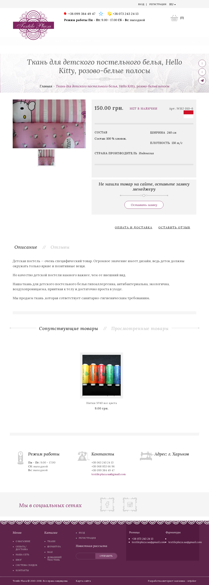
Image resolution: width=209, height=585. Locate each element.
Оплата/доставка (44, 4)
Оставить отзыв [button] (174, 227)
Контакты (115, 4)
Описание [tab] (26, 247)
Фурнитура (40, 49)
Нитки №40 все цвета (101, 403)
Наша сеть (66, 4)
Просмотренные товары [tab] (140, 328)
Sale (58, 49)
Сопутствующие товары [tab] (68, 328)
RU (172, 4)
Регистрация (157, 4)
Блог (79, 4)
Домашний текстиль (84, 49)
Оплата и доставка (133, 227)
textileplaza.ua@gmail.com (148, 542)
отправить (106, 556)
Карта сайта (83, 580)
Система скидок (95, 4)
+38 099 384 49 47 (79, 14)
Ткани (21, 49)
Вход (141, 4)
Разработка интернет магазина (167, 580)
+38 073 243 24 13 (122, 14)
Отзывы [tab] (60, 247)
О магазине (23, 4)
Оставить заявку (144, 205)
